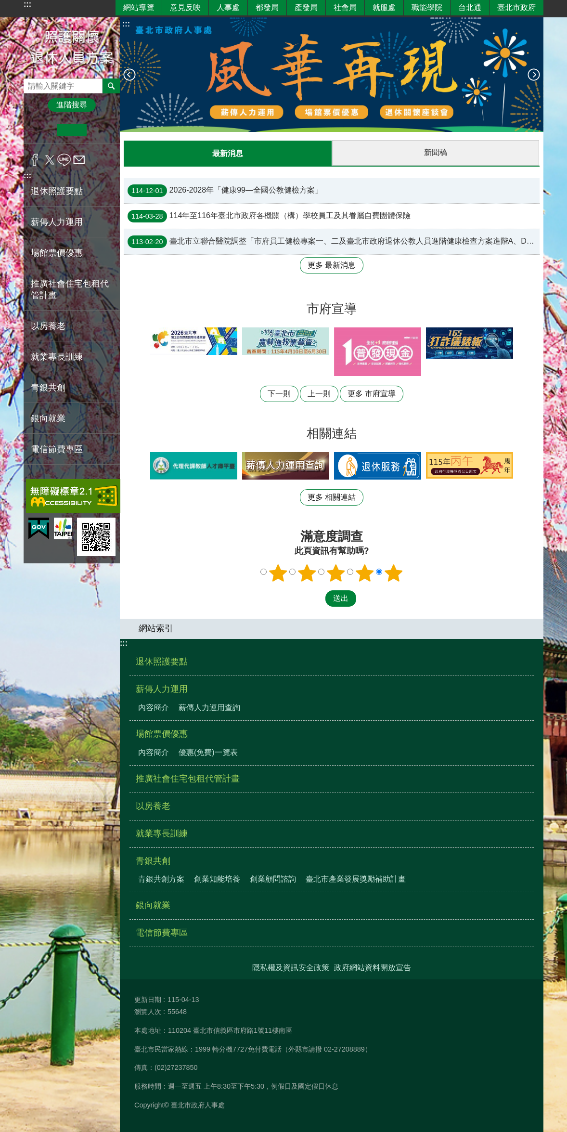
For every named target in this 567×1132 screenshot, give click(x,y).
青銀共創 (153, 860)
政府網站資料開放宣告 (372, 967)
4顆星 (365, 572)
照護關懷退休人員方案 (72, 47)
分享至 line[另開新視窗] (64, 160)
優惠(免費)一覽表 (208, 752)
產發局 (306, 7)
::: (27, 4)
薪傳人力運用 (162, 688)
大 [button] (101, 130)
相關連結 (332, 433)
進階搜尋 (71, 105)
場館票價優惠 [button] (57, 253)
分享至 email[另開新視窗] (79, 160)
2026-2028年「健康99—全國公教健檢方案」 (225, 190)
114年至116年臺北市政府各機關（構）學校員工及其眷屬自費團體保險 (269, 215)
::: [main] (126, 24)
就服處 (384, 7)
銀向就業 (48, 418)
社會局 (345, 7)
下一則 (533, 74)
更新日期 (147, 999)
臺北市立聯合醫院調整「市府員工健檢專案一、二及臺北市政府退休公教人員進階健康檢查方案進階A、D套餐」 (334, 241)
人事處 (228, 7)
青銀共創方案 (161, 878)
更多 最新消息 (332, 264)
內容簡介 (153, 707)
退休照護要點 (57, 191)
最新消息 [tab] (227, 153)
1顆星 (278, 572)
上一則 (129, 74)
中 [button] (71, 130)
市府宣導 (332, 308)
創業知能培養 (217, 878)
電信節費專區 (57, 449)
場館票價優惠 (162, 733)
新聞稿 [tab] (435, 152)
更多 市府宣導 (372, 393)
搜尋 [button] (111, 85)
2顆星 (307, 572)
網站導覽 (138, 7)
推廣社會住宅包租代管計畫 (70, 289)
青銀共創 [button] (48, 387)
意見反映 (185, 7)
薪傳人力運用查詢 (209, 707)
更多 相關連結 (332, 497)
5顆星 (394, 572)
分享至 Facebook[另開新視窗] (34, 160)
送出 (316, 598)
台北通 (469, 7)
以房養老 (48, 326)
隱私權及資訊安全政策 (290, 967)
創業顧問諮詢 (273, 878)
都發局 (267, 7)
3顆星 (336, 572)
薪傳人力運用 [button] (57, 222)
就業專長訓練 (57, 357)
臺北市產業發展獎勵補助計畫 (356, 878)
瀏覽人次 (147, 1011)
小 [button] (42, 130)
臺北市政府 (516, 7)
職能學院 (427, 7)
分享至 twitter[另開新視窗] (49, 160)
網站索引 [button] (156, 628)
